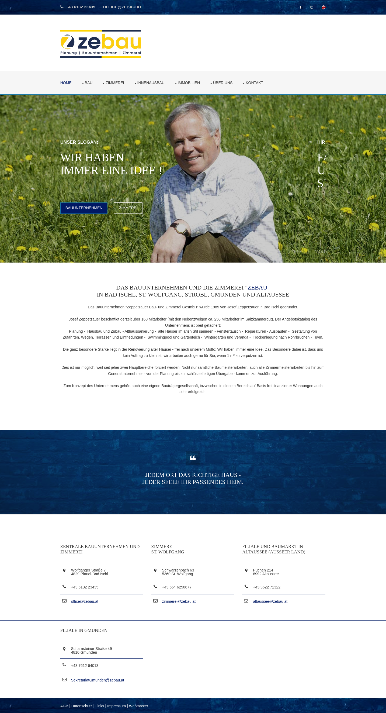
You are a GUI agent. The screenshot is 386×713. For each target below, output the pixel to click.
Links (100, 704)
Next (319, 251)
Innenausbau (151, 82)
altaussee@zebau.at (270, 601)
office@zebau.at (123, 7)
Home (67, 82)
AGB (65, 704)
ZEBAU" (259, 287)
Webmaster (139, 704)
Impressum (117, 704)
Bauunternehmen (85, 207)
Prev (295, 251)
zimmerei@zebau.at (179, 601)
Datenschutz (82, 704)
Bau (89, 82)
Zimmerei (116, 82)
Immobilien (190, 82)
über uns (224, 82)
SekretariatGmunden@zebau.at (98, 679)
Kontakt (255, 82)
